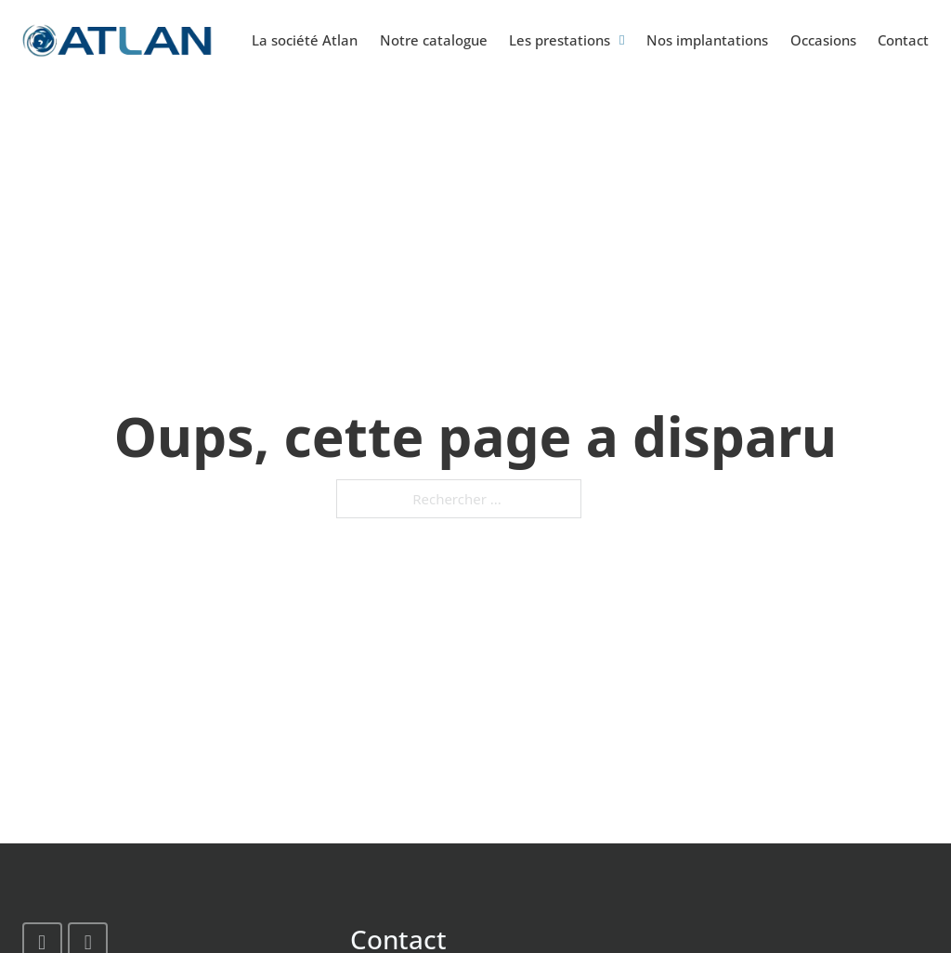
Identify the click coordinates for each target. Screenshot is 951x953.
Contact (903, 40)
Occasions (823, 40)
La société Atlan (305, 40)
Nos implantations (707, 40)
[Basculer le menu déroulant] (621, 40)
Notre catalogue (434, 40)
